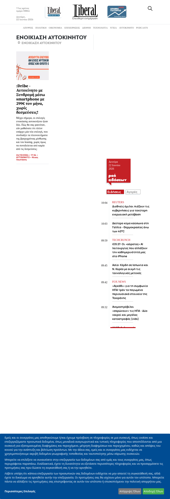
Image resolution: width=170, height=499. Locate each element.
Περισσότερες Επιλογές (20, 491)
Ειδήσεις (114, 192)
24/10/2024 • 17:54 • (27, 154)
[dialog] (85, 466)
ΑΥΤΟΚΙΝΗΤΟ (23, 157)
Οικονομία (55, 27)
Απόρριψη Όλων (130, 491)
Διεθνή (86, 27)
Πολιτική (40, 27)
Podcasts (142, 27)
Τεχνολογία (100, 27)
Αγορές (132, 192)
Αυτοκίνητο (126, 27)
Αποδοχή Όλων (153, 491)
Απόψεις (28, 27)
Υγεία (113, 27)
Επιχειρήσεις (72, 27)
